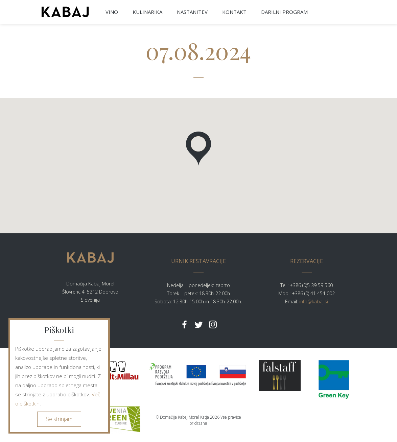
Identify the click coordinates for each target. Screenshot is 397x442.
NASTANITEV (192, 11)
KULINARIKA (147, 11)
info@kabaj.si (313, 301)
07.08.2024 (198, 51)
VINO (112, 11)
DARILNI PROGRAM (284, 11)
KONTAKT (234, 11)
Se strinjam (59, 419)
